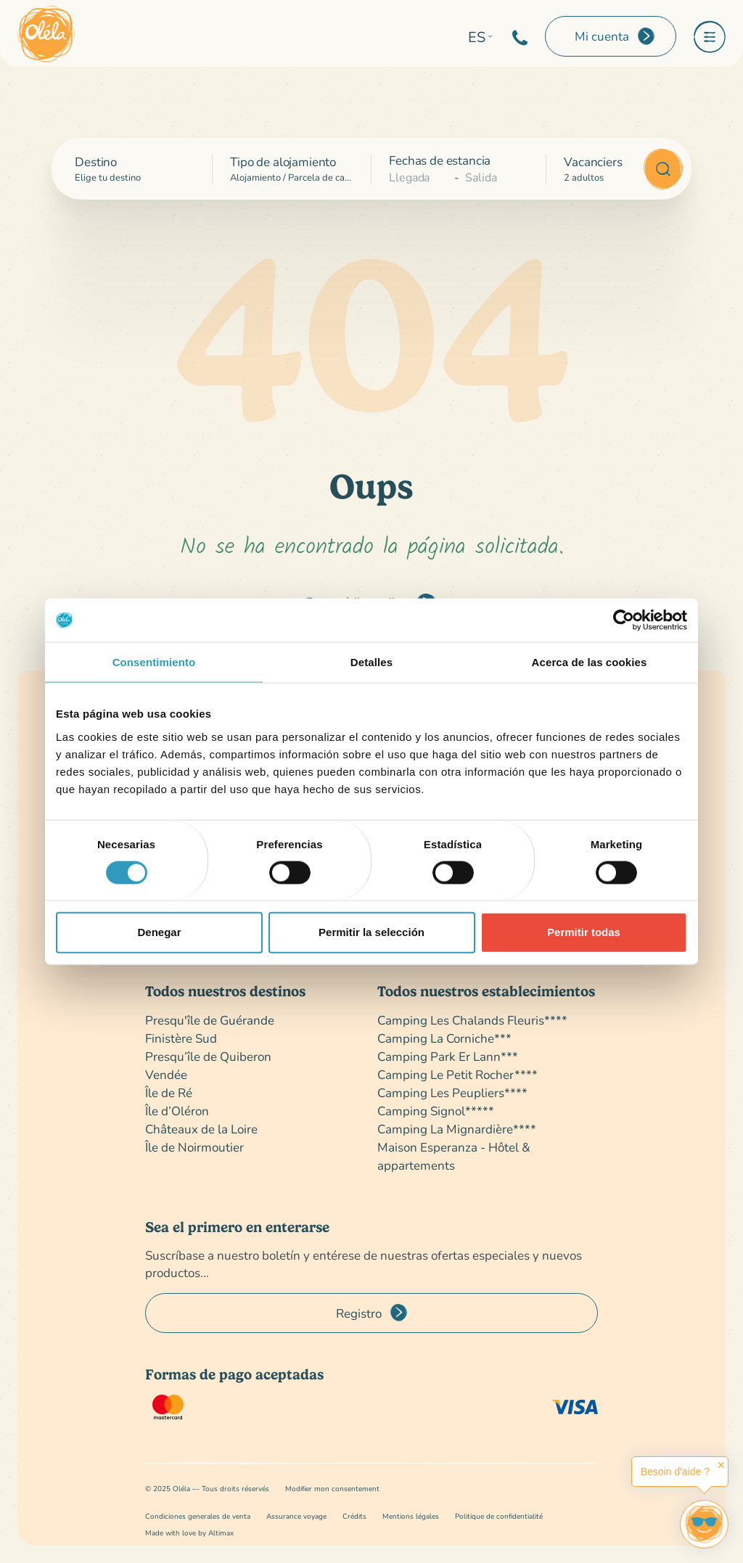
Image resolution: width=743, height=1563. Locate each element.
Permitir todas (583, 932)
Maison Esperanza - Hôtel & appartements (453, 1156)
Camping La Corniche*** (444, 1038)
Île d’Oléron (177, 1110)
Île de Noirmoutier (194, 1147)
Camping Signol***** (435, 1110)
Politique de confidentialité (499, 1516)
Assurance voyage (296, 1516)
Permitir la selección (371, 932)
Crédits (354, 1516)
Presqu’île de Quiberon (208, 1056)
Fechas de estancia (439, 160)
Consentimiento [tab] (154, 662)
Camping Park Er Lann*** (447, 1056)
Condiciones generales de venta (197, 1516)
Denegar (159, 932)
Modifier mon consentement (332, 1488)
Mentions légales (410, 1516)
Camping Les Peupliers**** (452, 1092)
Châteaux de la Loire (201, 1128)
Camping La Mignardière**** (456, 1128)
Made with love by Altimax (189, 1533)
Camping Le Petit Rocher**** (457, 1074)
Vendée (166, 1074)
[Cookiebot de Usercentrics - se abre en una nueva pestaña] (623, 620)
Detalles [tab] (371, 662)
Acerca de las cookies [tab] (589, 662)
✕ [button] (721, 1465)
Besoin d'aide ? (675, 1471)
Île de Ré (168, 1092)
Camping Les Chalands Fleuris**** (472, 1020)
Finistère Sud (181, 1038)
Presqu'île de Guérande (209, 1020)
